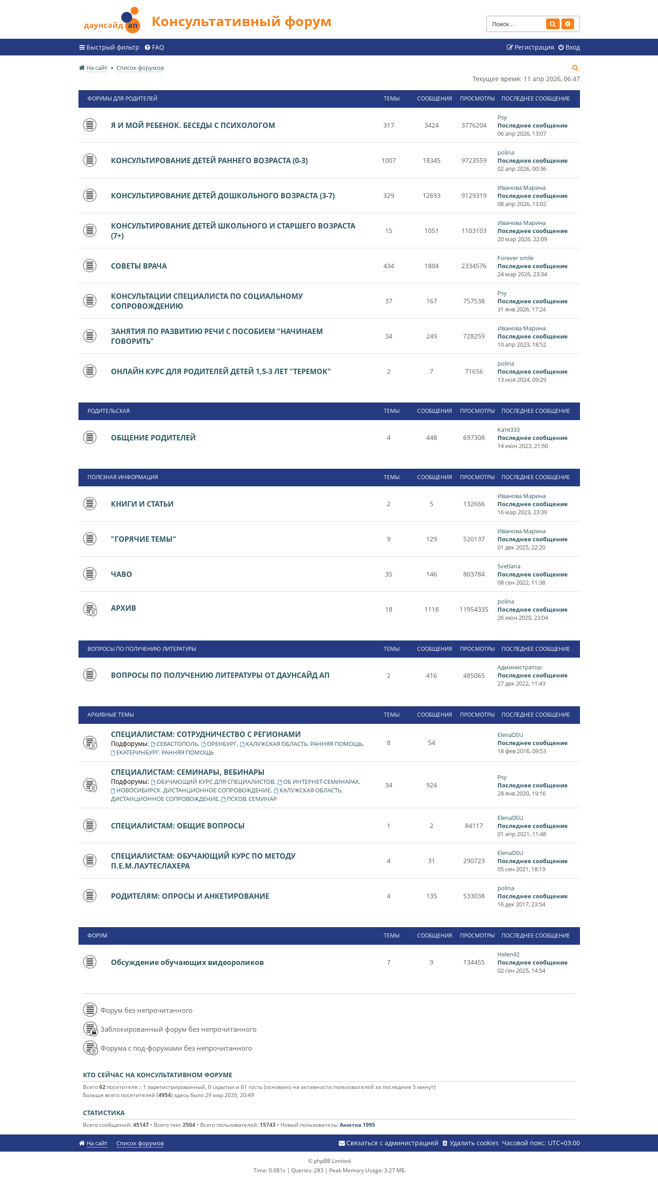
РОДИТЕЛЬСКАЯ (108, 411)
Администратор (519, 667)
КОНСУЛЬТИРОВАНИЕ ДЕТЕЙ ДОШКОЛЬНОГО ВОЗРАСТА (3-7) (223, 196)
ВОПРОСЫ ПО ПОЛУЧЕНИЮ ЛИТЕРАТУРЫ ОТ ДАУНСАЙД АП (220, 675)
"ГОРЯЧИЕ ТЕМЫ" (143, 539)
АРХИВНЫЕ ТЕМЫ (110, 714)
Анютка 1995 (357, 1125)
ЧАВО (121, 574)
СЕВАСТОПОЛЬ (174, 744)
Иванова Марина (521, 187)
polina (505, 152)
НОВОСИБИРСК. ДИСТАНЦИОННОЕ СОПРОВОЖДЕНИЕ (191, 790)
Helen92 (508, 954)
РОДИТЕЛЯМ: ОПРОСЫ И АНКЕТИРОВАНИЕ (190, 896)
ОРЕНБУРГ (219, 744)
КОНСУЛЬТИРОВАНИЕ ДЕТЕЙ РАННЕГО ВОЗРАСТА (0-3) (209, 160)
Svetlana (508, 566)
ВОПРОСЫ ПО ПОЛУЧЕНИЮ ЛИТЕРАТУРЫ (141, 649)
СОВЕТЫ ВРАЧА (139, 266)
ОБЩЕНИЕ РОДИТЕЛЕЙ (153, 438)
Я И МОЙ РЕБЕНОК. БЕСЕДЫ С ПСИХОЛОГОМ (193, 125)
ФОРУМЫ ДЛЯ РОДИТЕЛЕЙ (122, 98)
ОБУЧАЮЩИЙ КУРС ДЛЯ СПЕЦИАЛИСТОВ (213, 782)
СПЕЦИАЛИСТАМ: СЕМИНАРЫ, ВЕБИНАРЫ (188, 772)
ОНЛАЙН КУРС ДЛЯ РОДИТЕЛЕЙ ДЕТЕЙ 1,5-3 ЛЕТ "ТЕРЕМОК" (221, 371)
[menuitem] (154, 47)
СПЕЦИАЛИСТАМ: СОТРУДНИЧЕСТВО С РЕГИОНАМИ (206, 734)
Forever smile (515, 258)
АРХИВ (123, 608)
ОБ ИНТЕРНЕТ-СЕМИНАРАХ (318, 782)
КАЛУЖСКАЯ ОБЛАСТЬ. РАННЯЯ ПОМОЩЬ (301, 744)
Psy (502, 117)
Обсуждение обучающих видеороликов (187, 962)
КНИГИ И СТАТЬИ (142, 504)
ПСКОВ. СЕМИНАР (249, 799)
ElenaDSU (510, 735)
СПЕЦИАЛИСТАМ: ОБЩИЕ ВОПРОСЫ (178, 826)
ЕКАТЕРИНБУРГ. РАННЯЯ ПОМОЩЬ (162, 752)
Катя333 (508, 429)
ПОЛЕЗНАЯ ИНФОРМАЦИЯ (122, 477)
